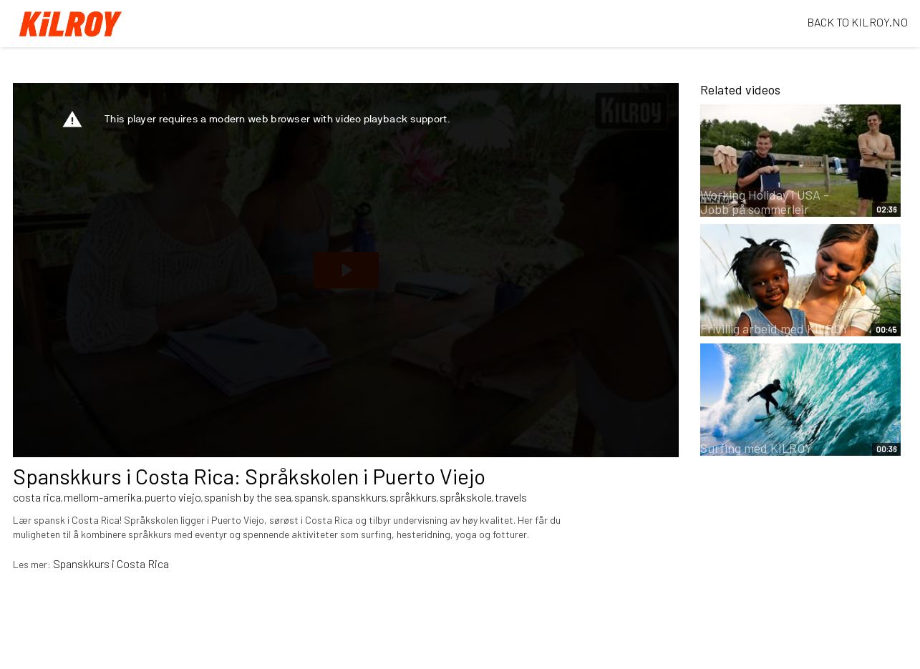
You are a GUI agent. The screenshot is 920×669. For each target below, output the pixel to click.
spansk (311, 497)
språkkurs (413, 497)
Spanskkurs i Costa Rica (111, 563)
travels (511, 497)
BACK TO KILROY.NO (857, 22)
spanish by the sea (247, 497)
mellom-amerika (103, 497)
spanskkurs (359, 497)
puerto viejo (173, 497)
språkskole (466, 497)
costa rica (37, 497)
